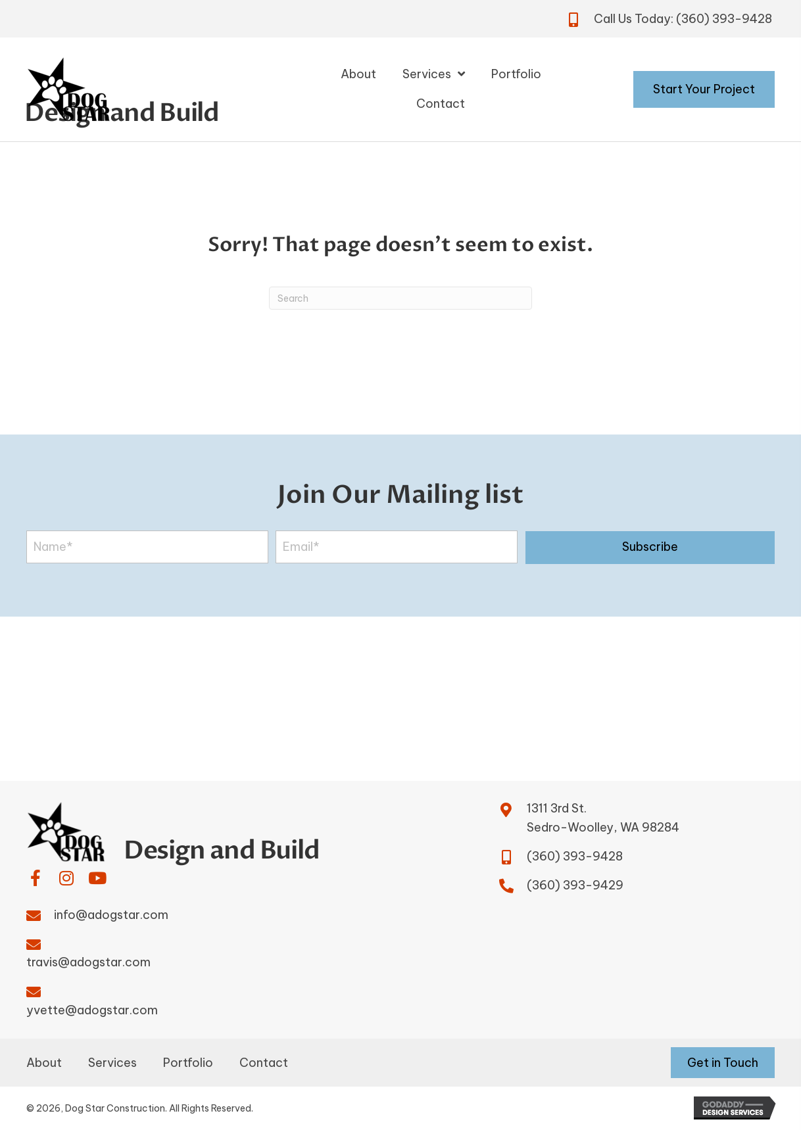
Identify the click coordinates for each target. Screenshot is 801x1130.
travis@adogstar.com (88, 962)
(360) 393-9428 (724, 18)
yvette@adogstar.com (92, 1010)
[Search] (400, 298)
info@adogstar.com (111, 914)
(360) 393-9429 (575, 885)
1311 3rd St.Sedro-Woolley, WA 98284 (603, 818)
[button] (650, 547)
